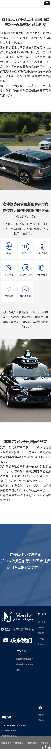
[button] (47, 3)
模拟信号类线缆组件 (24, 659)
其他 (18, 670)
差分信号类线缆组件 (24, 664)
